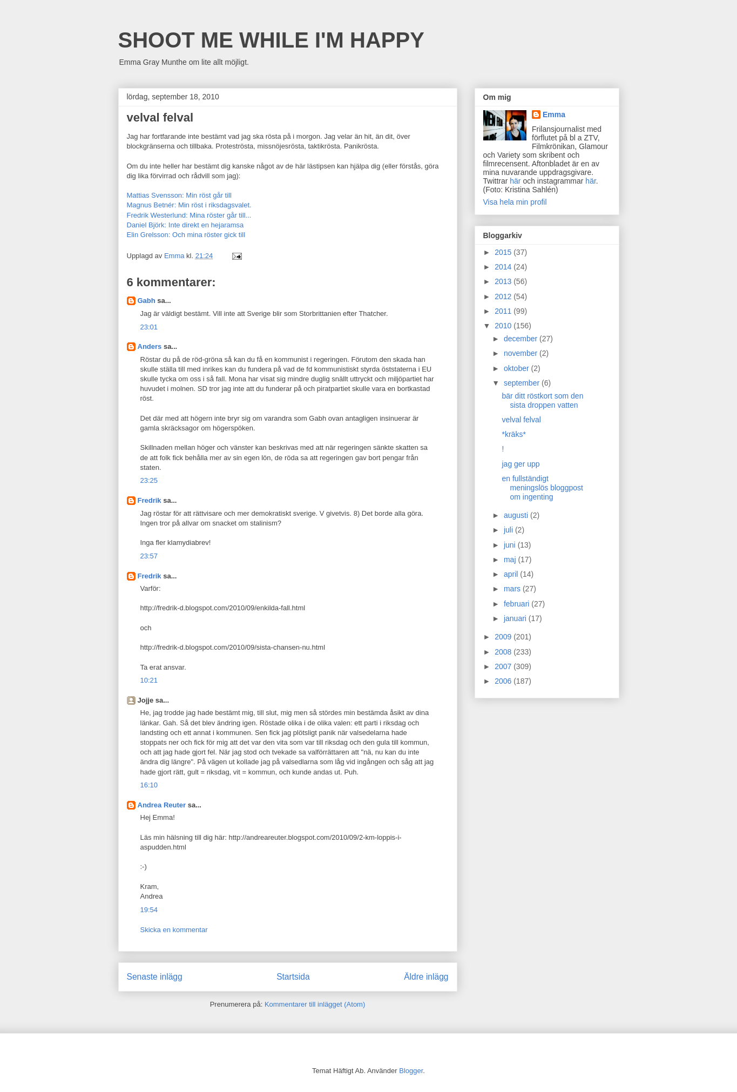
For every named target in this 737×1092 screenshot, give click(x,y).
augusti (517, 515)
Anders (150, 346)
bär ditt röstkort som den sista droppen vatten (542, 400)
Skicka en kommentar (174, 930)
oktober (517, 368)
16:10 (149, 785)
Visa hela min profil (515, 202)
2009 (504, 636)
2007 (504, 666)
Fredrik (149, 500)
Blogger (411, 1071)
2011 (504, 311)
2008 (504, 652)
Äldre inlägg (426, 976)
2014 (504, 266)
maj (511, 559)
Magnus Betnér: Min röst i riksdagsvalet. (189, 205)
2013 (504, 281)
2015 (504, 252)
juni (511, 545)
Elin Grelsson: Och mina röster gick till (186, 235)
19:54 (149, 910)
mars (513, 588)
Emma (554, 114)
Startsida (293, 976)
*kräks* (513, 434)
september (523, 383)
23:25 (149, 480)
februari (517, 603)
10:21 (149, 680)
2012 (504, 296)
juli (509, 529)
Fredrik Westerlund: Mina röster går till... (189, 215)
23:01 (149, 327)
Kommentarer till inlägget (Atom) (315, 1004)
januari (516, 618)
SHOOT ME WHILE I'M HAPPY (271, 40)
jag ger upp (520, 464)
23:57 (149, 556)
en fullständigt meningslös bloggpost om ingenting (542, 487)
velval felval (521, 419)
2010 (504, 325)
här (515, 181)
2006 (504, 681)
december (521, 338)
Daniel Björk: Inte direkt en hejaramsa (185, 225)
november (521, 353)
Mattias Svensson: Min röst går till (179, 195)
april (512, 574)
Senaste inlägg (154, 976)
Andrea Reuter (162, 805)
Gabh (146, 300)
